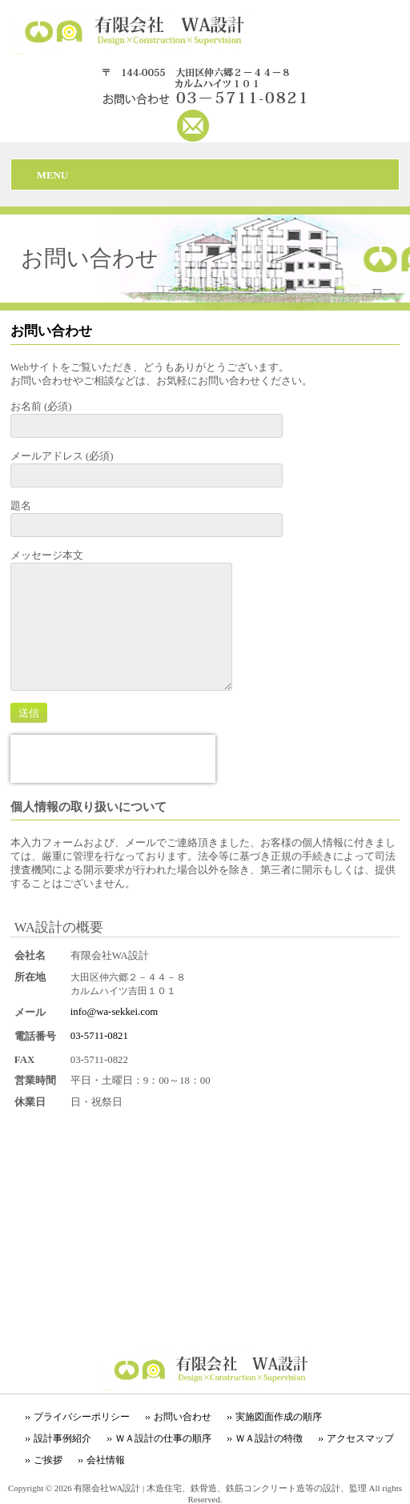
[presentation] (112, 759)
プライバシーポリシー (82, 1416)
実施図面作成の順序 (278, 1416)
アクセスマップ (360, 1438)
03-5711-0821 (99, 1035)
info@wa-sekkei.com (114, 1011)
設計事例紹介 (62, 1438)
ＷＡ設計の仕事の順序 (163, 1438)
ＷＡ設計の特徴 (269, 1438)
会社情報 (105, 1460)
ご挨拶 (48, 1460)
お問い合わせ (182, 1416)
